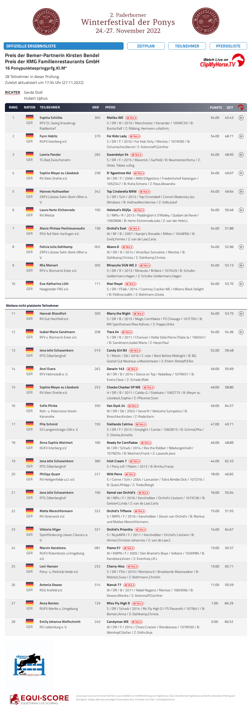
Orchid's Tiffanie (126, 511)
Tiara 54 (120, 332)
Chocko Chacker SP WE (131, 387)
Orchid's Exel (124, 228)
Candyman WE (125, 621)
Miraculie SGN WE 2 (129, 265)
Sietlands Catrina (127, 424)
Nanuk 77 (121, 584)
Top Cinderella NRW (129, 191)
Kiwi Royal (122, 283)
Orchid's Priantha (127, 529)
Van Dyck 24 (123, 405)
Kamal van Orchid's (128, 492)
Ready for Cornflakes (130, 442)
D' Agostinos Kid (126, 173)
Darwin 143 (123, 368)
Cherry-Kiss (123, 566)
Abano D (120, 246)
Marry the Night (126, 313)
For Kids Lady (124, 136)
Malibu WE (122, 117)
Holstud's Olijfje (126, 210)
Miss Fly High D (126, 603)
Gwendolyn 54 (125, 154)
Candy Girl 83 (124, 350)
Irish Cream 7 (124, 461)
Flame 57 (121, 548)
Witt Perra (122, 474)
